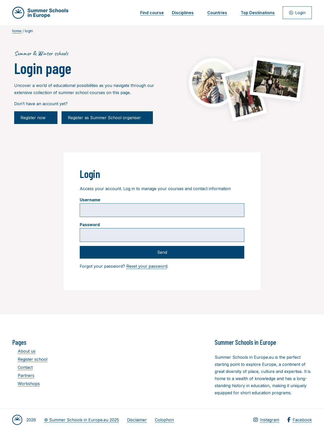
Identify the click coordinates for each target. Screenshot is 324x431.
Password (90, 224)
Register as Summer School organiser (107, 117)
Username (90, 199)
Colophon (164, 419)
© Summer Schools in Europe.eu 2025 (81, 419)
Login (297, 12)
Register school (29, 359)
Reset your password (146, 266)
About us (23, 351)
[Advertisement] (164, 366)
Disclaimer (137, 419)
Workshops (26, 383)
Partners (23, 375)
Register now (36, 117)
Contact (22, 367)
